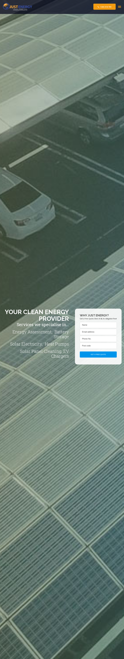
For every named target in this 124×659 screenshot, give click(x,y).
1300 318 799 (104, 7)
